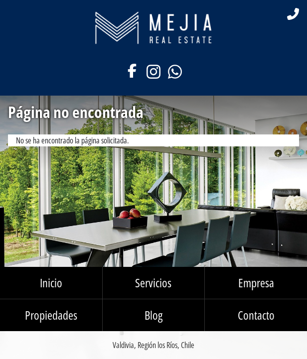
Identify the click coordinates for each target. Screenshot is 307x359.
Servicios (153, 282)
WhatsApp (175, 72)
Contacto (256, 315)
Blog (153, 315)
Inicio (51, 282)
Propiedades (51, 315)
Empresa (256, 282)
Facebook (132, 72)
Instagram (153, 72)
